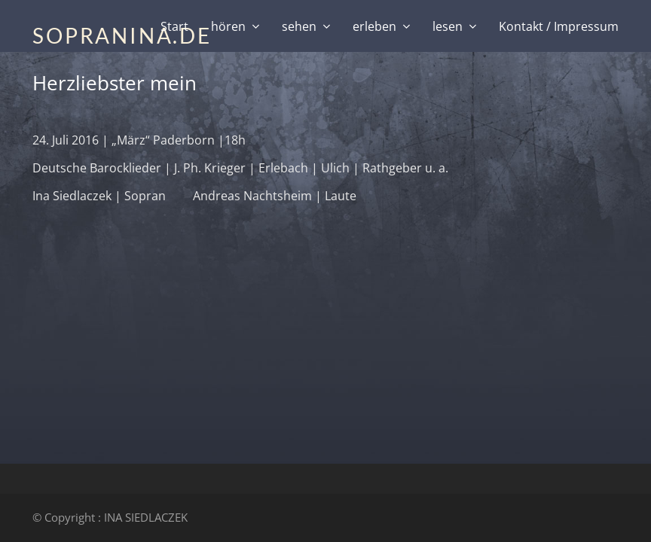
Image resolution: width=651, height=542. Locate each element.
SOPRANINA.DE (122, 35)
